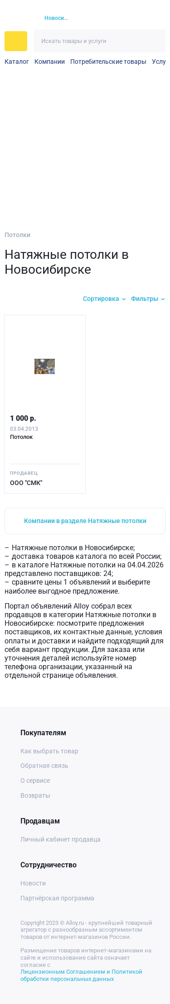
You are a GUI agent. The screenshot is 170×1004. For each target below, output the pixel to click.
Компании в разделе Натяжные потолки (85, 520)
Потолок (21, 436)
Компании (49, 61)
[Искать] (154, 41)
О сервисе (35, 780)
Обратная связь (44, 765)
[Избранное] (124, 18)
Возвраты (35, 795)
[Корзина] (140, 18)
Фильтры (144, 298)
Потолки (17, 234)
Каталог (17, 61)
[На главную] (19, 18)
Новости (33, 883)
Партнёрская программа (57, 898)
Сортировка (101, 298)
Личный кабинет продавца (60, 839)
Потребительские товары (108, 61)
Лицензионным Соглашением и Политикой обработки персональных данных (81, 975)
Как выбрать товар (49, 751)
